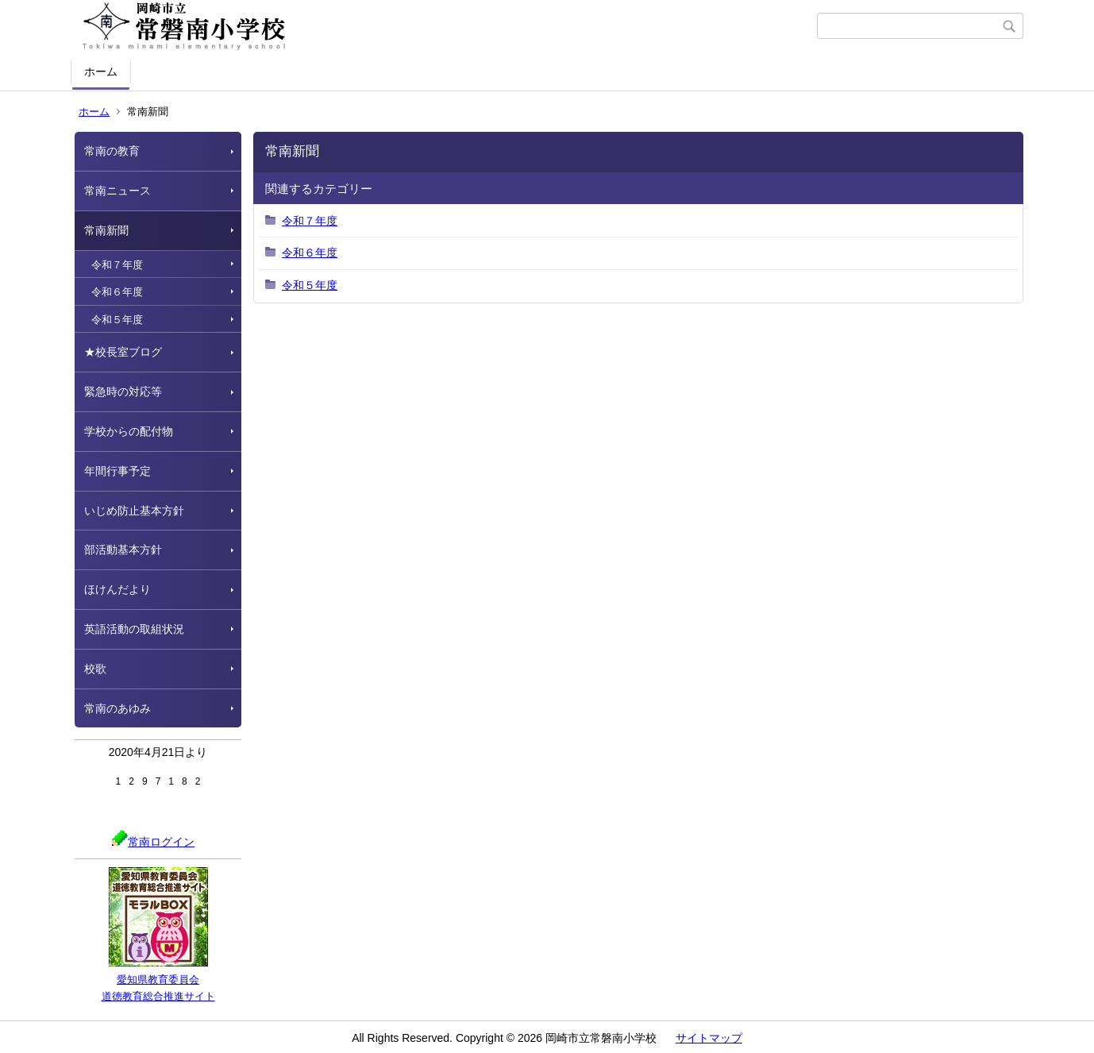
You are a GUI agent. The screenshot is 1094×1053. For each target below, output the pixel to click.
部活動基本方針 (123, 549)
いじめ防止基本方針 (134, 510)
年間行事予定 (117, 471)
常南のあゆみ (117, 708)
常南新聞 (106, 230)
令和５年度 (117, 320)
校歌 (95, 668)
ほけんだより (117, 589)
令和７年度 (117, 265)
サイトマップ (709, 1038)
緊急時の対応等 (123, 391)
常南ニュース (117, 190)
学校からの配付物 (128, 431)
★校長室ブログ (123, 351)
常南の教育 (112, 151)
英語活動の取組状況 (134, 629)
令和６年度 (117, 292)
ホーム (100, 71)
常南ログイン (153, 841)
